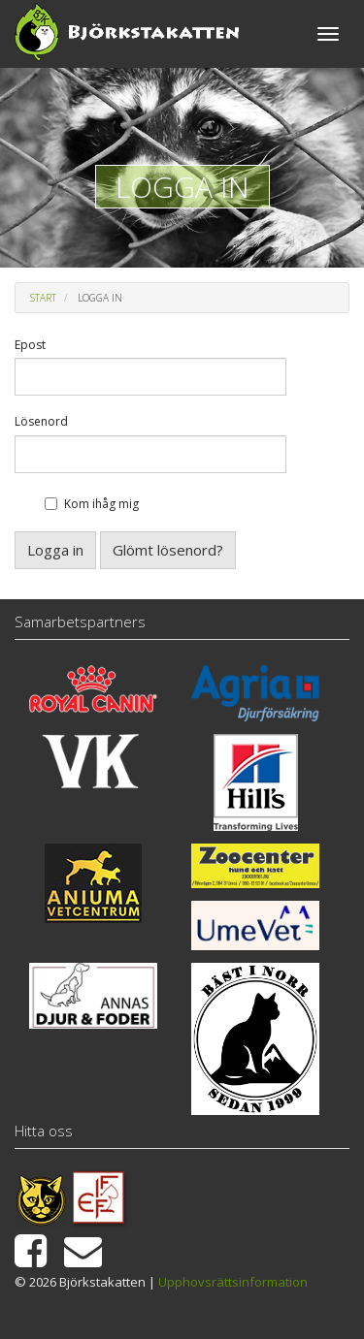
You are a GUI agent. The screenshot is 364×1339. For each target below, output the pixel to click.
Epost (30, 345)
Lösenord (41, 422)
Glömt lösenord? (168, 549)
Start (43, 297)
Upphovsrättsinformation (233, 1282)
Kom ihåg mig (101, 504)
